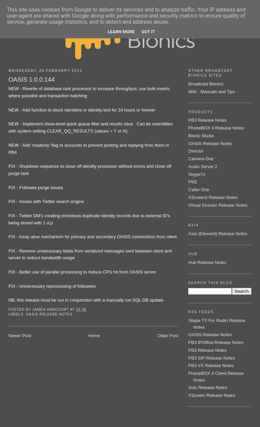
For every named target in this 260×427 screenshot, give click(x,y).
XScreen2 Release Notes (213, 197)
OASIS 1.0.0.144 (31, 79)
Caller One (198, 189)
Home (94, 335)
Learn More (121, 31)
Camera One (200, 158)
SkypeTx (196, 174)
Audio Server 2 (202, 166)
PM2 (192, 181)
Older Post (167, 335)
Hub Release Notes (207, 262)
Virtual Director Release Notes (217, 205)
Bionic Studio (201, 135)
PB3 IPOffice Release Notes (215, 342)
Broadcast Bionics (205, 83)
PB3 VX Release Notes (211, 365)
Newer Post (19, 335)
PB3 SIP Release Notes (211, 358)
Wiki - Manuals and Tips (211, 91)
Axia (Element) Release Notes (217, 233)
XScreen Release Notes (211, 395)
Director (196, 151)
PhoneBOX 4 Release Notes (216, 127)
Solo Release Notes (207, 387)
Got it (148, 31)
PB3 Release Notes (207, 120)
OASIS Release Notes (49, 314)
